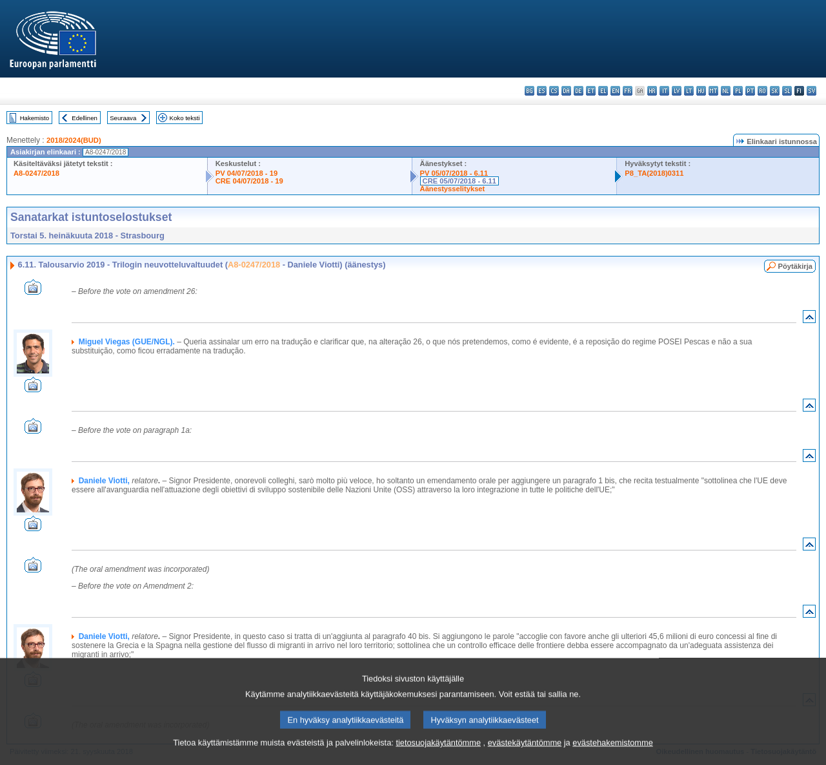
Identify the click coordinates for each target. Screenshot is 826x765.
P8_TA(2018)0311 (654, 173)
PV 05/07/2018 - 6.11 (454, 173)
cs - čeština (554, 91)
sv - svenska (811, 91)
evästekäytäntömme (525, 757)
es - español (542, 91)
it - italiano (664, 91)
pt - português (750, 91)
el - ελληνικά (603, 91)
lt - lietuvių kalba (689, 91)
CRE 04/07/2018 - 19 (249, 181)
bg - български (529, 91)
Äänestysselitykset (452, 189)
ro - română (762, 91)
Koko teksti (185, 117)
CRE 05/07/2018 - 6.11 (459, 181)
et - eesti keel (591, 91)
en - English (615, 91)
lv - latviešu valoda (676, 91)
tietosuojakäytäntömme (438, 757)
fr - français (627, 91)
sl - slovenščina (787, 91)
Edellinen (84, 117)
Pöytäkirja (795, 266)
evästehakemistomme (612, 757)
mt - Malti (713, 91)
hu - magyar (701, 91)
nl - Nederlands (725, 91)
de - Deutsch (578, 91)
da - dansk (566, 91)
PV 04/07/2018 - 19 (246, 173)
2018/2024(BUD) (73, 140)
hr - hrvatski (652, 91)
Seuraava (123, 117)
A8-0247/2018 (36, 173)
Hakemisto (34, 117)
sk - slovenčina (775, 91)
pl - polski (738, 91)
